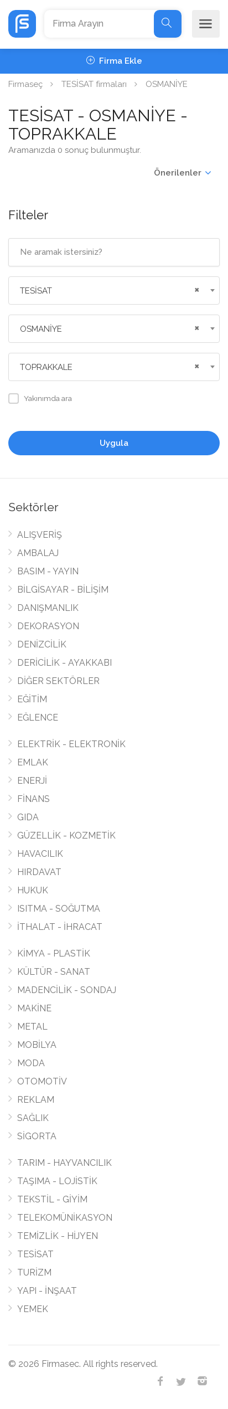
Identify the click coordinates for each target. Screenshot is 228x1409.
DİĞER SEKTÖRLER (58, 681)
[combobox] (114, 290)
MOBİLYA (36, 1045)
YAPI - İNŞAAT (47, 1290)
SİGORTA (36, 1136)
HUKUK (32, 890)
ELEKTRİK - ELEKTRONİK (71, 744)
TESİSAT (35, 1254)
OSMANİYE (167, 84)
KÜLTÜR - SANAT (53, 971)
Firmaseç (25, 84)
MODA (31, 1063)
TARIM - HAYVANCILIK (64, 1163)
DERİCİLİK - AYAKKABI (64, 662)
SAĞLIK (33, 1118)
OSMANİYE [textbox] (41, 329)
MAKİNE (34, 1008)
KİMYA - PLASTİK (53, 953)
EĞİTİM (32, 699)
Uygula (114, 443)
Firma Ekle (114, 61)
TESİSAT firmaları (94, 84)
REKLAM (35, 1099)
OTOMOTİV (42, 1081)
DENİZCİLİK (41, 644)
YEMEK (32, 1309)
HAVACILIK (40, 854)
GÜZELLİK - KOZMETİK (66, 835)
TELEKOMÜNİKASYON (64, 1217)
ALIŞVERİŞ (39, 534)
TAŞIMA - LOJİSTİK (57, 1181)
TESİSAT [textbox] (36, 291)
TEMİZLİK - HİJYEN (57, 1236)
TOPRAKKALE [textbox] (46, 367)
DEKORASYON (48, 626)
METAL (32, 1026)
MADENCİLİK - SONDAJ (66, 990)
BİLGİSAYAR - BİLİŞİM (62, 589)
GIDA (28, 817)
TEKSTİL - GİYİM (52, 1199)
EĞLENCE (37, 717)
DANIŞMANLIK (48, 608)
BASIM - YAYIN (48, 571)
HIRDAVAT (39, 872)
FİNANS (33, 799)
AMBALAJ (38, 553)
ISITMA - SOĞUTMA (58, 908)
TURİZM (34, 1272)
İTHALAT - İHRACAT (59, 927)
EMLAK (32, 762)
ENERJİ (32, 780)
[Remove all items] (195, 288)
